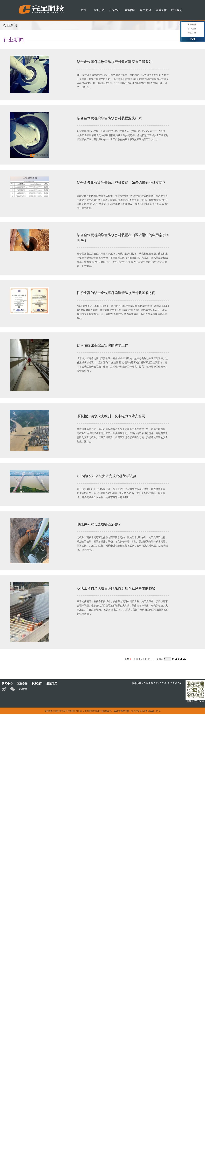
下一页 (155, 659)
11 (150, 659)
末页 (161, 659)
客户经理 (192, 24)
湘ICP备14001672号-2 (150, 711)
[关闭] (192, 39)
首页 (179, 25)
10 (147, 659)
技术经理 (192, 33)
